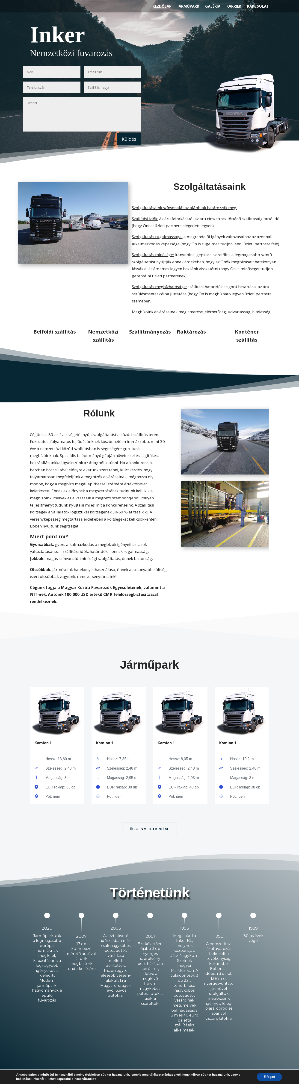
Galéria (212, 7)
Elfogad (269, 1077)
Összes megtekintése (149, 829)
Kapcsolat (258, 7)
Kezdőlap (162, 7)
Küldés (129, 139)
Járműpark (188, 7)
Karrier (233, 7)
